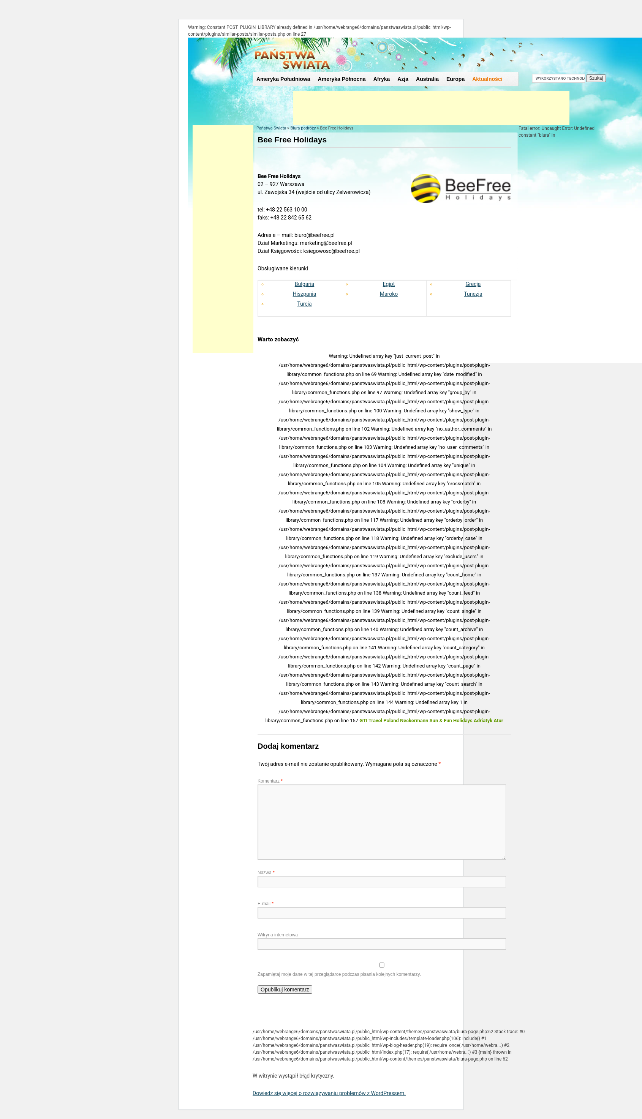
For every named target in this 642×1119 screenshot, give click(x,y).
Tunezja (473, 294)
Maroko (389, 294)
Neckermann (414, 720)
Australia (427, 79)
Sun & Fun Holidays (451, 720)
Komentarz (270, 781)
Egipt (389, 284)
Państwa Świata (271, 128)
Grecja (473, 284)
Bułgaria (304, 284)
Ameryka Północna (342, 79)
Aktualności (487, 79)
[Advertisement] (431, 108)
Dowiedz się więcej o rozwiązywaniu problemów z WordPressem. (329, 1093)
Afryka (381, 79)
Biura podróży (303, 128)
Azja (402, 79)
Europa (455, 79)
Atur (498, 720)
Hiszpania (304, 294)
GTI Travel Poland (378, 720)
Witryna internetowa (278, 934)
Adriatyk (483, 720)
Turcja (304, 304)
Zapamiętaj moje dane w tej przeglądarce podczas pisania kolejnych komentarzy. (339, 974)
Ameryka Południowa (283, 79)
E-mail (266, 903)
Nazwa (266, 872)
